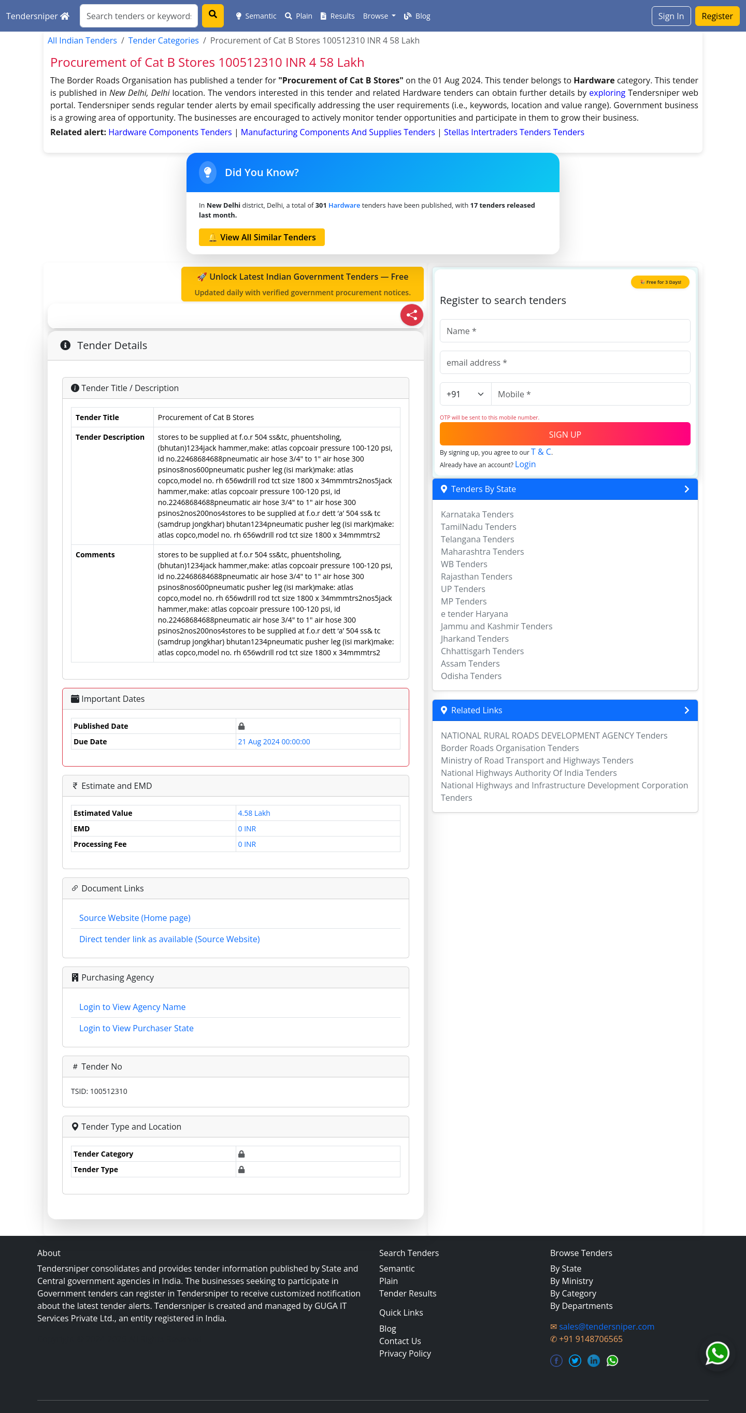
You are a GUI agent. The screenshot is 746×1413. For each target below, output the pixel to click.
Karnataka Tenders (477, 514)
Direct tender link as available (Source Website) (169, 939)
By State (566, 1268)
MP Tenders (464, 601)
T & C (541, 451)
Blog (417, 16)
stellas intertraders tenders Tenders (514, 132)
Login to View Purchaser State (136, 1028)
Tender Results (408, 1293)
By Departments (581, 1305)
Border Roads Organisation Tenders (510, 748)
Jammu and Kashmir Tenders (497, 626)
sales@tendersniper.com (606, 1326)
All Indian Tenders (82, 40)
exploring (607, 92)
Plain (299, 16)
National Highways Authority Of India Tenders (529, 772)
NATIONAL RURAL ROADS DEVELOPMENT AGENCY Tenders (554, 735)
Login (525, 464)
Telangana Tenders (477, 539)
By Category (573, 1293)
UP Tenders (463, 589)
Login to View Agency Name (132, 1007)
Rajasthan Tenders (476, 576)
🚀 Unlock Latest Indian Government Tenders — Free (302, 284)
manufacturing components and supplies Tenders (339, 132)
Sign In (671, 16)
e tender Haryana (474, 613)
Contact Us (400, 1341)
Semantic (256, 16)
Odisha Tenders (471, 676)
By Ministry (571, 1281)
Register (717, 16)
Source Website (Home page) (135, 918)
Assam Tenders (470, 663)
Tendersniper (37, 16)
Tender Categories (163, 40)
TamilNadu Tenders (479, 526)
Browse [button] (376, 16)
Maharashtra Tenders (482, 551)
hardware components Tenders (171, 132)
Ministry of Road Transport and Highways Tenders (537, 760)
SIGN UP (565, 434)
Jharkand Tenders (475, 638)
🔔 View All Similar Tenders (262, 237)
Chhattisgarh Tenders (482, 651)
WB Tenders (464, 564)
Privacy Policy (405, 1353)
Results (338, 16)
